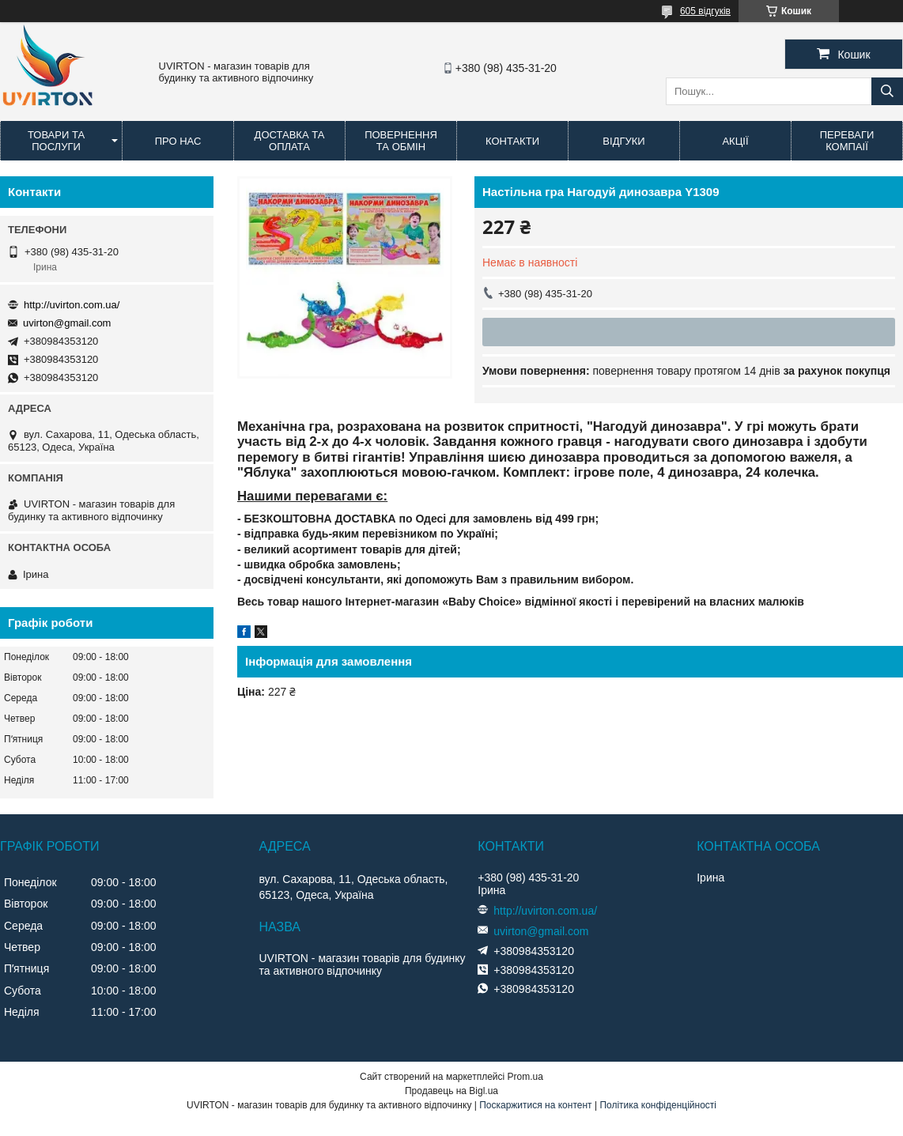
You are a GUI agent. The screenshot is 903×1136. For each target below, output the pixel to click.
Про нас (178, 141)
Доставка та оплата (290, 141)
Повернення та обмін (401, 141)
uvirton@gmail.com (67, 323)
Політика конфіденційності (657, 1105)
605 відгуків (705, 11)
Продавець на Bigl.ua (451, 1090)
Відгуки (623, 141)
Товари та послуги (56, 141)
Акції (735, 141)
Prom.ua (525, 1076)
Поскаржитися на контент (535, 1105)
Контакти (512, 141)
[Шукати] (887, 91)
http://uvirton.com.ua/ (71, 305)
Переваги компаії (847, 141)
